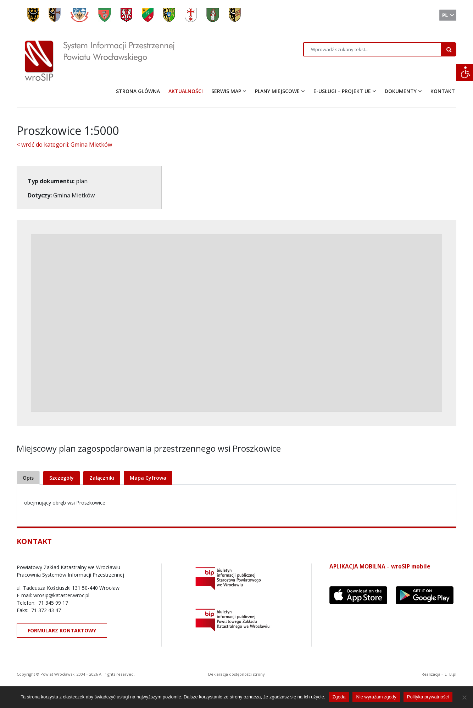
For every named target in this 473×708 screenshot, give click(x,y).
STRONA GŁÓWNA (138, 91)
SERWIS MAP (226, 91)
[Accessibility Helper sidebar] (464, 72)
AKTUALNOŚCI (185, 91)
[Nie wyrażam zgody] (464, 697)
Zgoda (339, 696)
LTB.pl (450, 674)
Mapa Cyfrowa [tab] (148, 477)
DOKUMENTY (401, 91)
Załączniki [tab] (101, 477)
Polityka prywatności (428, 696)
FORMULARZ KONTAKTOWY (62, 630)
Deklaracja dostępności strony (236, 674)
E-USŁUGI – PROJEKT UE (342, 91)
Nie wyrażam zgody (376, 696)
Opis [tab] (28, 477)
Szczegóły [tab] (61, 477)
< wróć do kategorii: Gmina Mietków (64, 144)
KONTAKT (442, 91)
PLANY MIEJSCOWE (277, 91)
